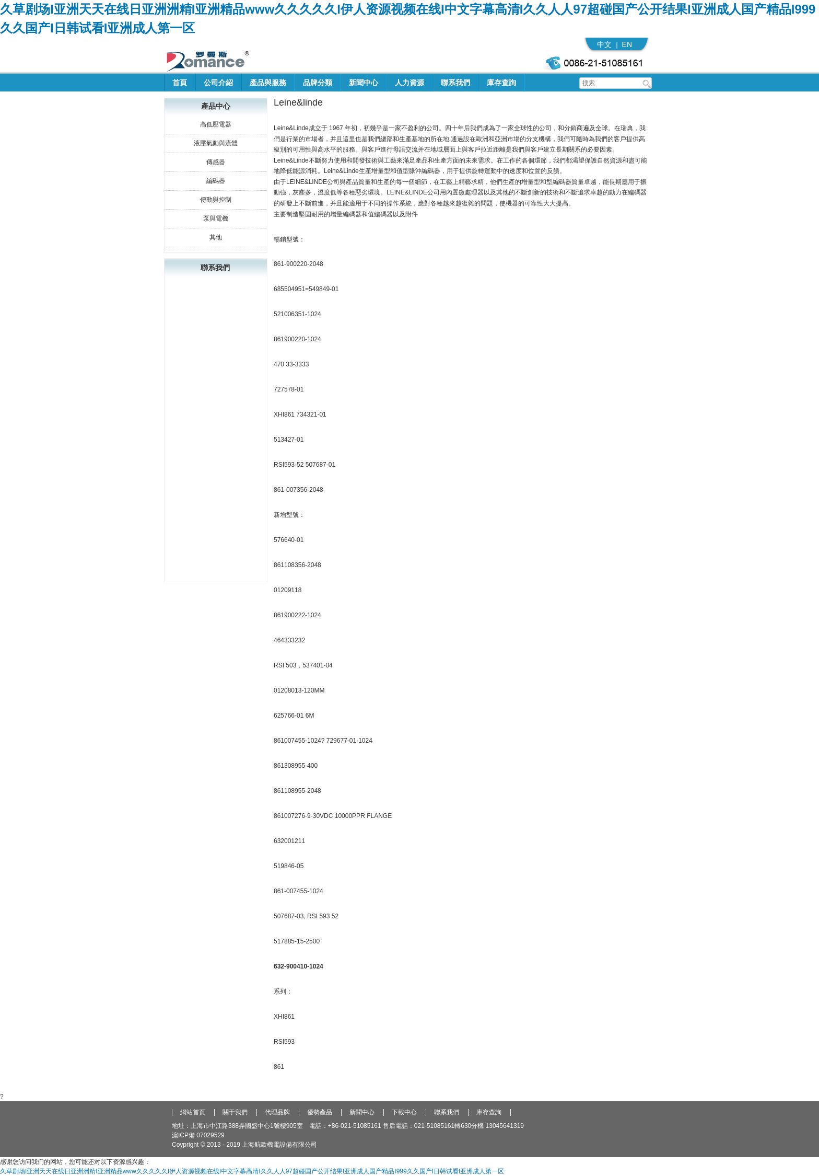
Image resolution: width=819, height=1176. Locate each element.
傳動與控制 (215, 199)
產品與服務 (268, 82)
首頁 (179, 82)
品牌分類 (317, 82)
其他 (215, 237)
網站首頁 (192, 1112)
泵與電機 (215, 218)
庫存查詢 (501, 82)
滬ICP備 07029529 (198, 1135)
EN (627, 44)
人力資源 (409, 82)
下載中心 (404, 1112)
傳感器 (215, 162)
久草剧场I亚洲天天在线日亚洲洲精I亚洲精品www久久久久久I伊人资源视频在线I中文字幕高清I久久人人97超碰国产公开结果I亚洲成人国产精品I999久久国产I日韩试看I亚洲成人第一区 (252, 1171)
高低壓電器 (215, 124)
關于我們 (235, 1112)
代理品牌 (277, 1112)
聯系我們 (455, 82)
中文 (604, 44)
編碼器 (215, 181)
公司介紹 (218, 82)
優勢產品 (319, 1112)
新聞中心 (363, 82)
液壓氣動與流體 (216, 143)
